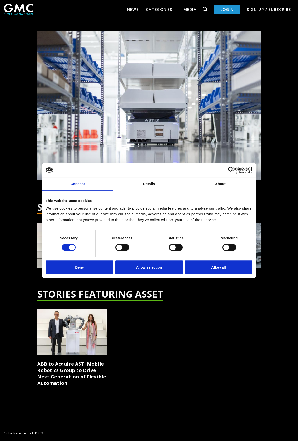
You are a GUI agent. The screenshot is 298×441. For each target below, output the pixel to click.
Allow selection (149, 267)
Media (190, 9)
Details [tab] (149, 184)
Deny (79, 267)
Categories (161, 9)
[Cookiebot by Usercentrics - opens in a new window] (231, 170)
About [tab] (220, 184)
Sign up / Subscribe (269, 9)
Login (227, 9)
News (133, 9)
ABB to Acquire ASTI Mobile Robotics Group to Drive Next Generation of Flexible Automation (71, 373)
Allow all (218, 267)
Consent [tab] (78, 184)
